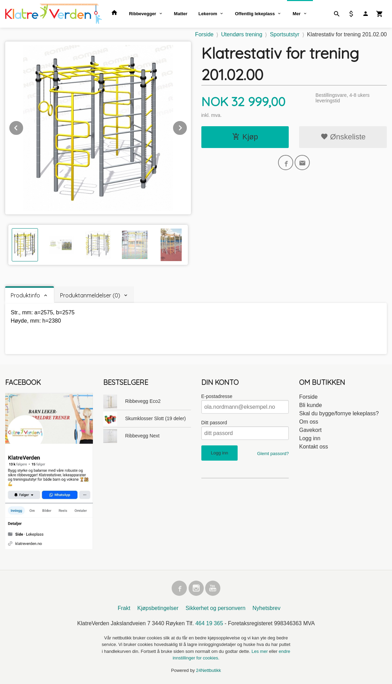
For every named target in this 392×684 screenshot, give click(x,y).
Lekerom (208, 13)
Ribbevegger (142, 13)
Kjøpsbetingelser (158, 608)
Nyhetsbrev (266, 608)
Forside (204, 34)
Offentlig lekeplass (255, 13)
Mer (296, 13)
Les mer (260, 651)
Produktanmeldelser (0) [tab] (90, 295)
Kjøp (245, 136)
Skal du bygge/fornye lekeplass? (339, 413)
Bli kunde (310, 405)
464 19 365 (209, 623)
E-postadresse (216, 396)
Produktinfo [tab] (25, 295)
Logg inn (309, 438)
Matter (181, 13)
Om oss (308, 422)
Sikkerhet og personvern (215, 608)
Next (187, 126)
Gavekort (310, 430)
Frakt (124, 608)
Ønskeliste (343, 136)
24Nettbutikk (208, 670)
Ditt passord (214, 422)
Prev (23, 126)
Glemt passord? (273, 453)
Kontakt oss (313, 447)
